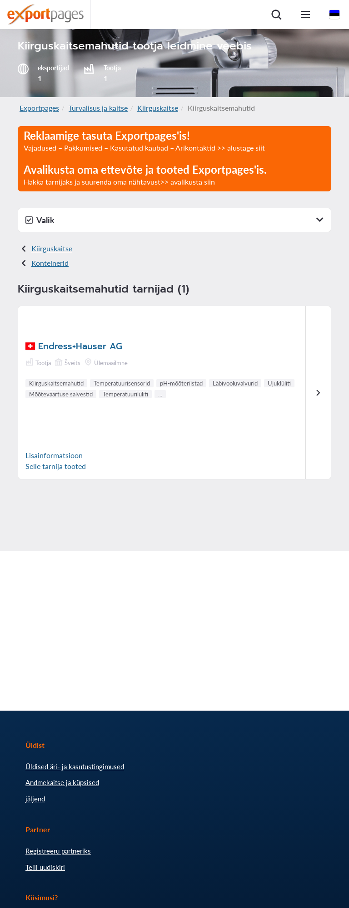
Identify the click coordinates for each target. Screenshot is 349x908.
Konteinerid (50, 263)
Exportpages (39, 107)
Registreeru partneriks (58, 851)
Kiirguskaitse (157, 107)
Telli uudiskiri (45, 867)
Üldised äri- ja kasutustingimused (74, 766)
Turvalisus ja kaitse (98, 107)
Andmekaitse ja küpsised (62, 782)
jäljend (35, 799)
